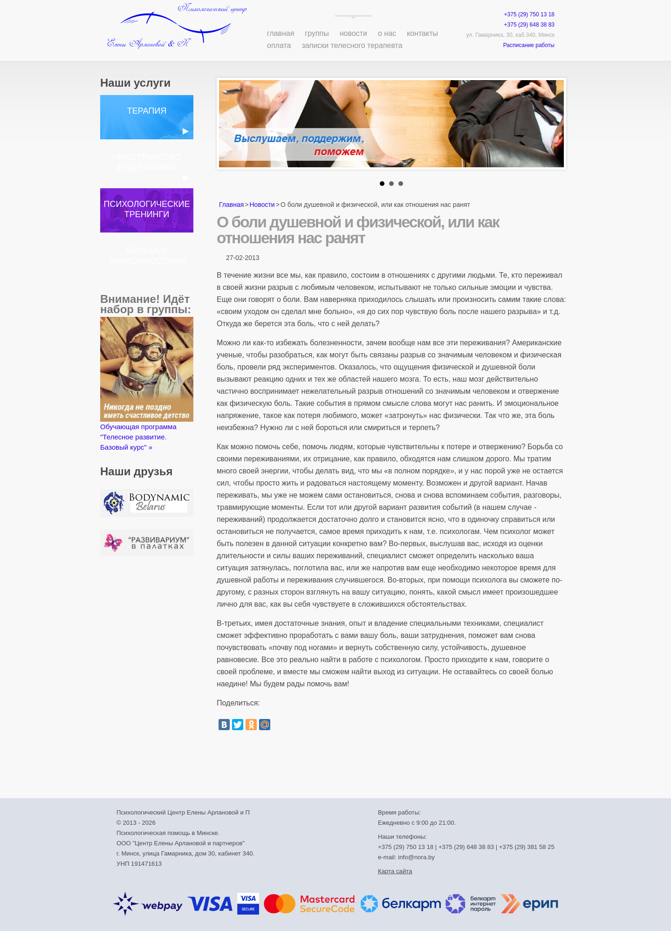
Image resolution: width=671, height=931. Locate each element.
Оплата (279, 45)
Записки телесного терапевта (352, 45)
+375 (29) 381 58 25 (527, 846)
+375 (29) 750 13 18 (529, 14)
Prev (231, 126)
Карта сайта (395, 871)
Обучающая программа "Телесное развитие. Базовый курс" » (146, 384)
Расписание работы (529, 45)
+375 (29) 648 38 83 (529, 24)
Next (551, 126)
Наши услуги (135, 82)
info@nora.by (416, 857)
